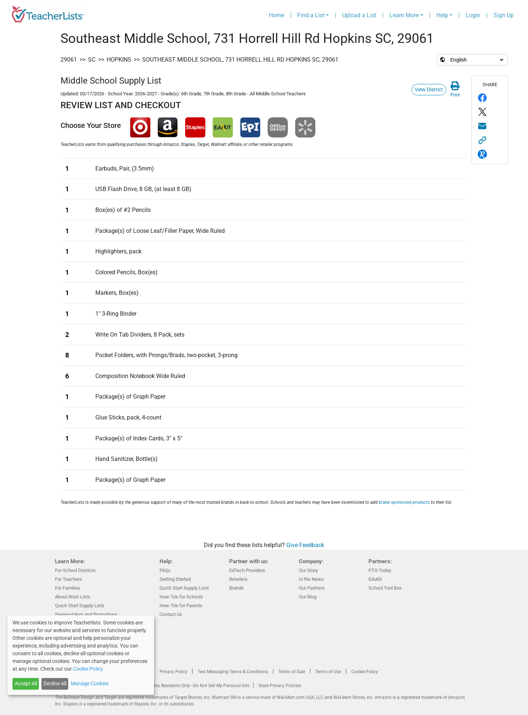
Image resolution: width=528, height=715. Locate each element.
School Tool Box (385, 588)
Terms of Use (328, 671)
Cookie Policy (364, 671)
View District (429, 89)
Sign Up (504, 15)
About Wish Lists (72, 597)
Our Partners (312, 588)
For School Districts (75, 570)
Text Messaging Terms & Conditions (233, 671)
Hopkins (119, 59)
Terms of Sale (291, 671)
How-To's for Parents (181, 605)
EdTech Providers (247, 570)
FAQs (165, 570)
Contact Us (171, 614)
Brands (236, 588)
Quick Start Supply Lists (79, 605)
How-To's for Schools (181, 597)
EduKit (375, 579)
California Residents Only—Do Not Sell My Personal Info (195, 685)
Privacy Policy (173, 671)
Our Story (308, 570)
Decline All (55, 683)
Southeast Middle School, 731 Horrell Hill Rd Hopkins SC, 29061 (240, 59)
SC (91, 59)
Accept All (26, 683)
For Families (67, 588)
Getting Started (175, 579)
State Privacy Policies (279, 685)
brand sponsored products (404, 502)
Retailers (238, 579)
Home (276, 15)
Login (473, 15)
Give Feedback (305, 545)
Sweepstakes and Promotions (86, 614)
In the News (311, 579)
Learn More (404, 15)
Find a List (310, 15)
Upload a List (359, 15)
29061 (68, 59)
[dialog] (80, 655)
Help (442, 15)
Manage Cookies (90, 683)
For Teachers (68, 579)
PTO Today (379, 570)
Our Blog (307, 597)
